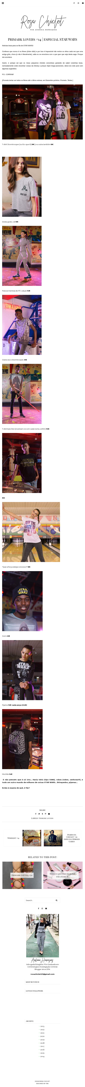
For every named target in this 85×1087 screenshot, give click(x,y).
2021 (42, 1033)
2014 (42, 1056)
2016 (42, 1049)
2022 (42, 1029)
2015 (42, 1053)
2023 (42, 1026)
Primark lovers (46, 818)
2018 (42, 1043)
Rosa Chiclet (45, 1081)
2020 (42, 1036)
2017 (42, 1046)
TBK (47, 1083)
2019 (42, 1039)
